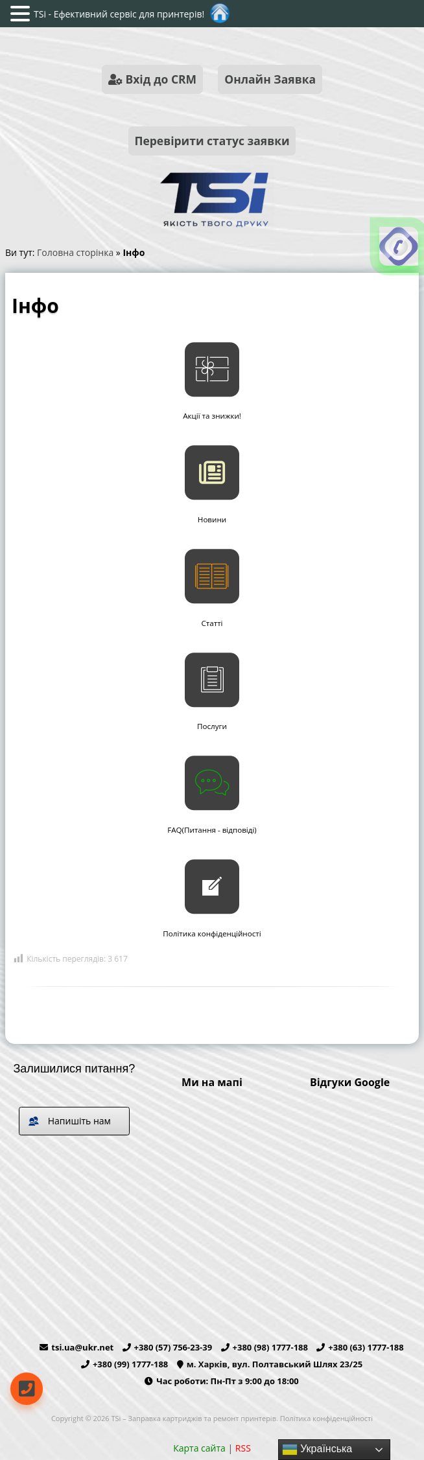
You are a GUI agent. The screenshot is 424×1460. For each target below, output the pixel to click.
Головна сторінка (75, 252)
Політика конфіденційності (212, 933)
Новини (212, 519)
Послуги (212, 726)
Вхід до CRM (152, 79)
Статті (211, 623)
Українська (317, 1449)
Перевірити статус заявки (211, 140)
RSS (243, 1448)
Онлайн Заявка (270, 79)
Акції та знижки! (212, 416)
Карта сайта (199, 1448)
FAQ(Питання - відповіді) (212, 830)
